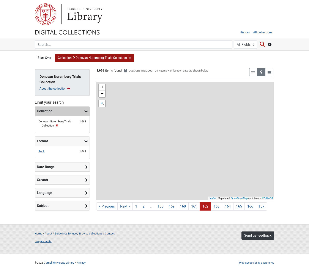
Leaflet (212, 198)
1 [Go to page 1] (136, 206)
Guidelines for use (66, 233)
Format (42, 141)
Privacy (81, 262)
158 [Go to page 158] (160, 206)
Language (44, 193)
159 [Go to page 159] (172, 206)
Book (41, 151)
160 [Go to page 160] (183, 206)
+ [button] (102, 87)
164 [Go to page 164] (228, 206)
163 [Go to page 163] (216, 206)
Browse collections (90, 233)
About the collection (54, 88)
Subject (43, 206)
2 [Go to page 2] (144, 206)
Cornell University (45, 14)
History (245, 32)
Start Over (44, 58)
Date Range (46, 167)
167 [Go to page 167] (261, 206)
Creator (42, 180)
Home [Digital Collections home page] (38, 233)
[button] (94, 58)
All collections (263, 32)
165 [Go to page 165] (239, 206)
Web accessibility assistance (256, 262)
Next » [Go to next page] (125, 206)
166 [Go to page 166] (250, 206)
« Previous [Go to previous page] (107, 206)
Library (84, 14)
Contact (110, 233)
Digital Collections (67, 31)
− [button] (102, 94)
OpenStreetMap (239, 198)
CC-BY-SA (267, 198)
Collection (44, 111)
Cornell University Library (59, 262)
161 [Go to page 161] (194, 206)
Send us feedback (257, 235)
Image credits (43, 241)
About (48, 233)
